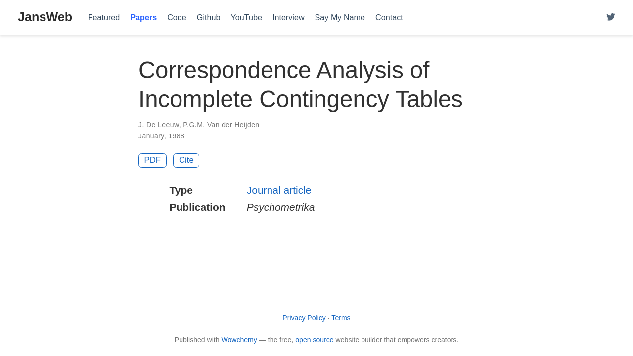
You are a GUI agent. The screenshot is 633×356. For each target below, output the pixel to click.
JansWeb (45, 17)
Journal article (279, 190)
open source (314, 340)
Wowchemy (239, 340)
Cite (186, 160)
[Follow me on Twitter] (610, 17)
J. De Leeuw (158, 125)
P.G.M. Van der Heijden (221, 125)
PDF (152, 160)
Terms (340, 318)
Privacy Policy (304, 318)
